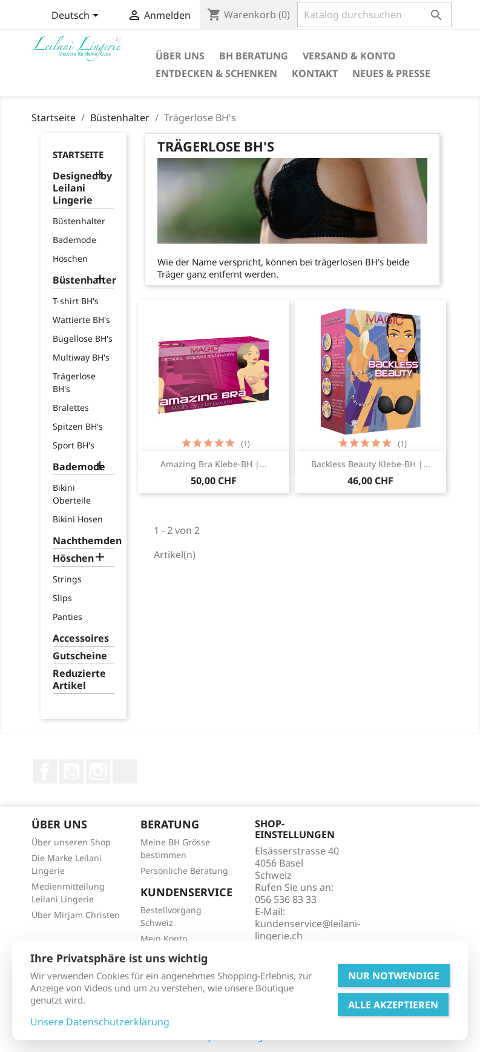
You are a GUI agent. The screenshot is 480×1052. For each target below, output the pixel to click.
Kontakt (315, 73)
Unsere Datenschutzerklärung (99, 1021)
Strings (67, 579)
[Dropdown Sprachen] (77, 16)
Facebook (45, 771)
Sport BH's (73, 445)
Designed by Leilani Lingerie (82, 188)
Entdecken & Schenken (216, 73)
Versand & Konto (349, 55)
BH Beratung (253, 55)
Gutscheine (80, 656)
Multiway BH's (81, 357)
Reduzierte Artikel (79, 679)
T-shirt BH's (76, 301)
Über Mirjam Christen (75, 914)
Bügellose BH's (83, 338)
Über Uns (180, 55)
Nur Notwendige (393, 975)
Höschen (70, 258)
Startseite (78, 154)
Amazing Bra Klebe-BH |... (213, 464)
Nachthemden (84, 540)
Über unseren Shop (71, 842)
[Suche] (374, 14)
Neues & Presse (391, 73)
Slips (62, 598)
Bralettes (71, 407)
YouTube (71, 771)
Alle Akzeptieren (393, 1004)
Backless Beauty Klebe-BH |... (370, 464)
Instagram (98, 771)
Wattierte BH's (81, 319)
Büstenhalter (79, 221)
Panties (67, 616)
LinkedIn (125, 771)
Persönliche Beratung (184, 870)
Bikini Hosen (78, 519)
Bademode (74, 239)
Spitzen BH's (78, 426)
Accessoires (81, 638)
